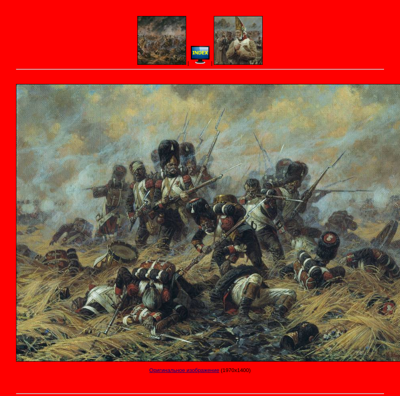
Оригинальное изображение (184, 370)
